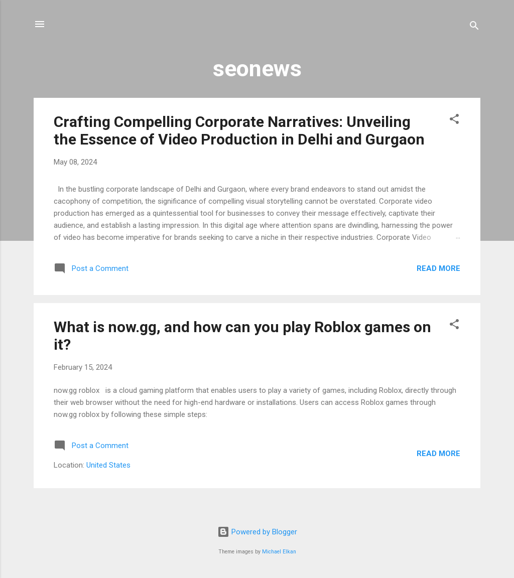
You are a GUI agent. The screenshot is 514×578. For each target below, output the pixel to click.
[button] (454, 120)
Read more (438, 268)
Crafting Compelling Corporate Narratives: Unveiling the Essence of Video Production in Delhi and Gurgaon (239, 130)
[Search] (474, 27)
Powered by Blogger (257, 531)
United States (108, 465)
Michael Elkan (279, 551)
